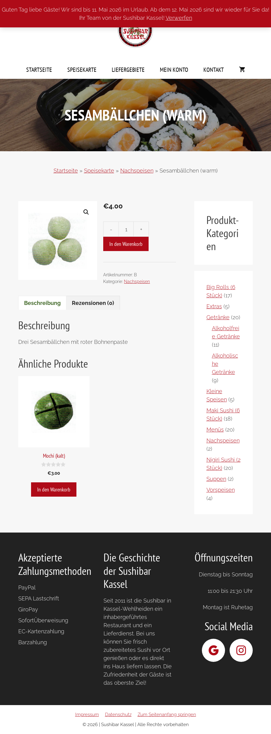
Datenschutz (118, 714)
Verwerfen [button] (179, 18)
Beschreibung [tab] (42, 303)
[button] (86, 212)
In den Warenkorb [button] (53, 489)
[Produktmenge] (126, 229)
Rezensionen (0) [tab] (93, 303)
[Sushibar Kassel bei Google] (213, 650)
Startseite (39, 70)
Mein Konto (174, 70)
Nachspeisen (136, 170)
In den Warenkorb (126, 243)
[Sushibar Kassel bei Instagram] (241, 650)
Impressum (87, 714)
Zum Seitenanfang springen (167, 714)
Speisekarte (82, 70)
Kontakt (213, 70)
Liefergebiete (128, 70)
